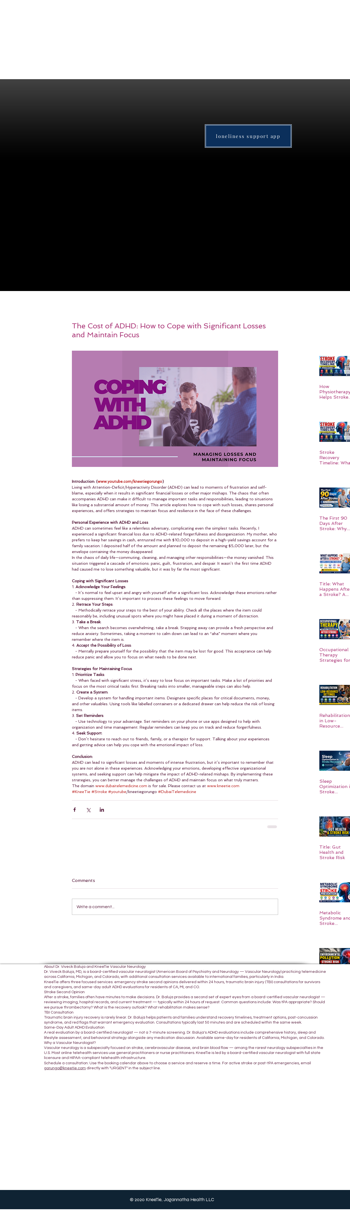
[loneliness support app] (248, 136)
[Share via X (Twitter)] (88, 809)
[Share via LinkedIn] (101, 809)
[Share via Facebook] (74, 809)
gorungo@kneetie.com (65, 1068)
